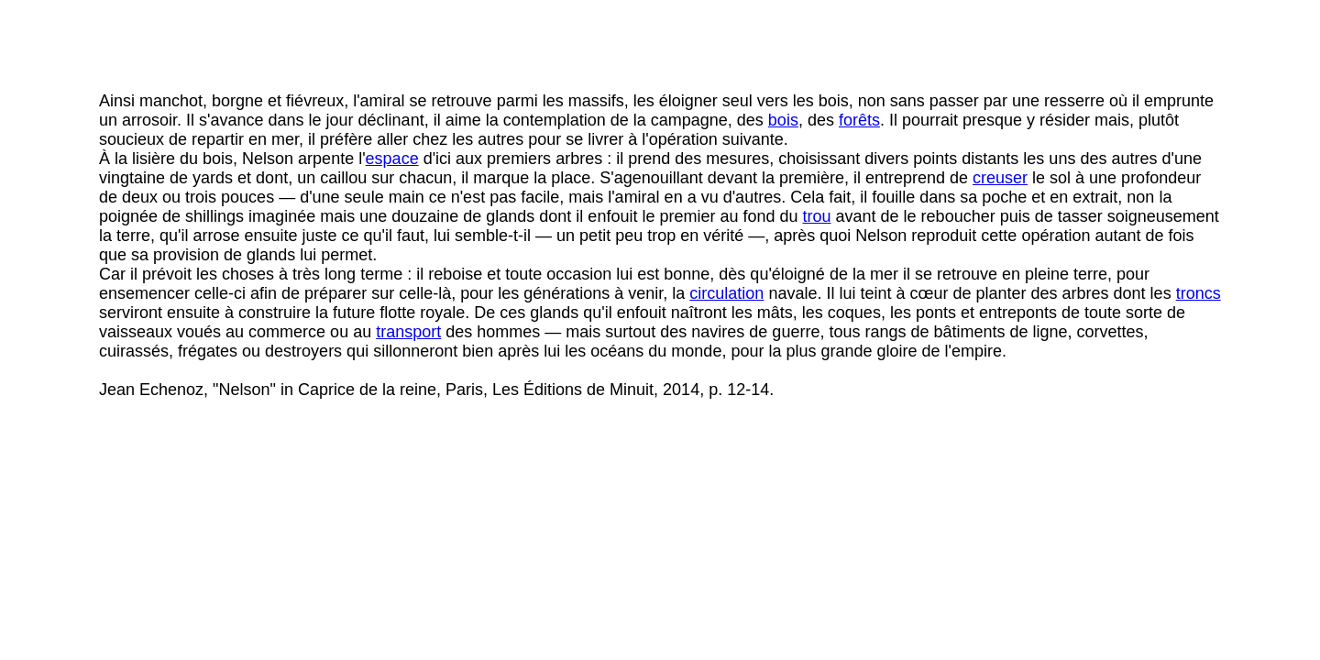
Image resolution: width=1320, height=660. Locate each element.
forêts (859, 120)
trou (817, 216)
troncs (1198, 293)
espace (392, 158)
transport (408, 332)
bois (783, 120)
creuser (1000, 178)
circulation (726, 293)
